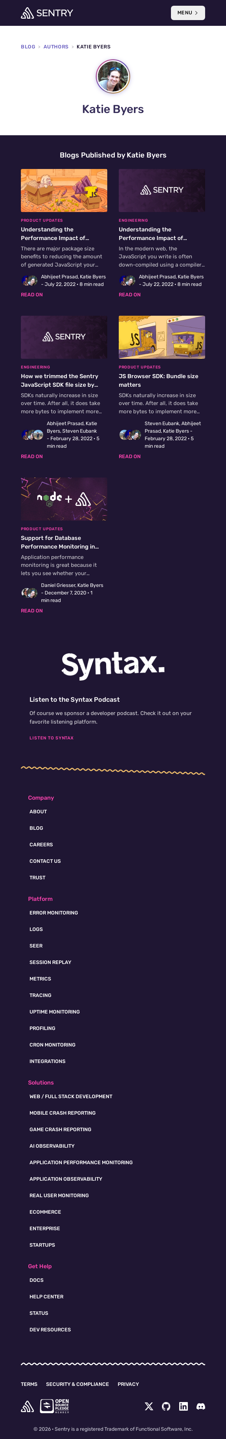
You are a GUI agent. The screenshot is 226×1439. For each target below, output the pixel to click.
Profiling (42, 1028)
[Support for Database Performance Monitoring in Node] (64, 546)
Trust (37, 878)
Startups (42, 1245)
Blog (28, 47)
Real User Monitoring (59, 1196)
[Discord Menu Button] (200, 1406)
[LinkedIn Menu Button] (183, 1406)
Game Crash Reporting (60, 1130)
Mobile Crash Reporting (63, 1113)
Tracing (40, 995)
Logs (36, 929)
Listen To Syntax (52, 737)
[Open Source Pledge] (54, 1406)
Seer (36, 946)
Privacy (128, 1384)
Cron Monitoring (53, 1045)
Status (39, 1313)
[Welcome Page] (47, 13)
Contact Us (45, 861)
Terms (29, 1384)
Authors (56, 47)
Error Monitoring (54, 913)
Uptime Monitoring (55, 1012)
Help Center (46, 1297)
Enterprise (45, 1229)
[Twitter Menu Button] (149, 1406)
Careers (41, 845)
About (38, 812)
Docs (37, 1280)
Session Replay (50, 962)
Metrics (40, 979)
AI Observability (52, 1146)
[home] (27, 1406)
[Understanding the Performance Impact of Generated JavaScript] (64, 233)
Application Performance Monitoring (81, 1163)
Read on (32, 295)
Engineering (133, 220)
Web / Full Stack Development (71, 1097)
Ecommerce (45, 1212)
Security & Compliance (77, 1384)
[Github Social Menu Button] (166, 1406)
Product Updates (42, 220)
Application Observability (66, 1179)
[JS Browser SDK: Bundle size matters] (162, 388)
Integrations (47, 1061)
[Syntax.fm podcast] (113, 666)
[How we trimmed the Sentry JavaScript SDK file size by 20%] (64, 388)
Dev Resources (50, 1330)
